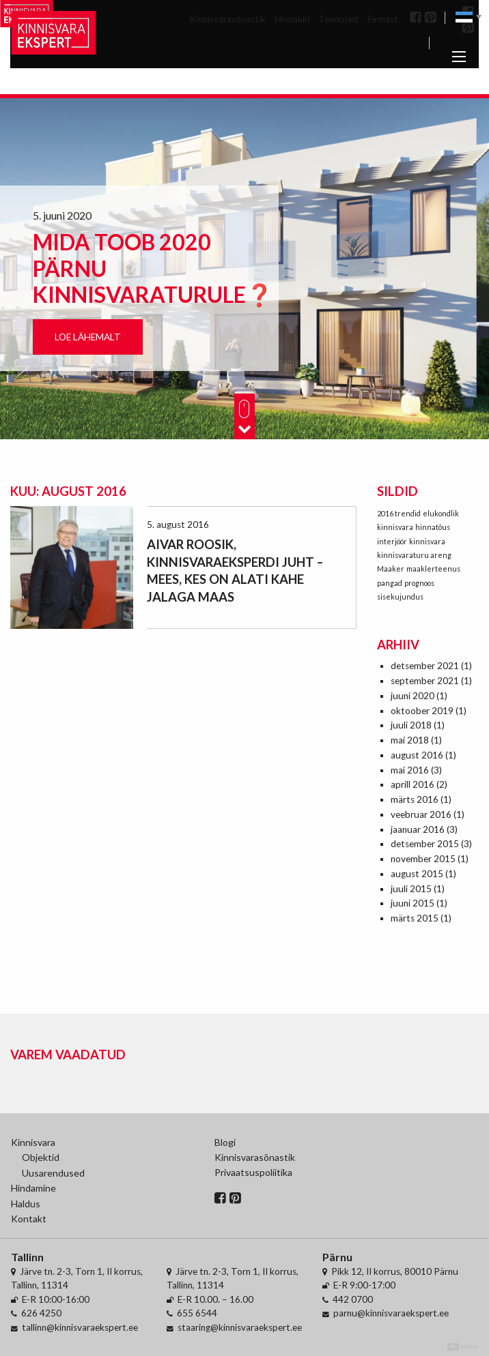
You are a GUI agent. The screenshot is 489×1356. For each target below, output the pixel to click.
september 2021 (425, 680)
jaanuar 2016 (418, 829)
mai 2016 (410, 770)
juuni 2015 (412, 903)
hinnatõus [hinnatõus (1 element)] (432, 526)
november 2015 (423, 858)
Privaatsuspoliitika (253, 1172)
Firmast (382, 19)
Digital (462, 1347)
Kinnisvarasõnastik (227, 19)
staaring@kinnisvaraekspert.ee (240, 1327)
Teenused (338, 19)
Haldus (25, 1203)
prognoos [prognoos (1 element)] (419, 582)
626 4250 (41, 1313)
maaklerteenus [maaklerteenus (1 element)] (433, 568)
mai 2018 (410, 740)
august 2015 (417, 873)
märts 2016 (414, 799)
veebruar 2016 (421, 814)
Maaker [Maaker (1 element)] (390, 568)
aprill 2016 (412, 784)
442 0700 (353, 1299)
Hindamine (33, 1188)
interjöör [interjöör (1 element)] (392, 541)
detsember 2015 (425, 843)
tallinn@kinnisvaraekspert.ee (80, 1327)
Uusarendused (53, 1173)
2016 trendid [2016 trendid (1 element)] (399, 513)
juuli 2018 (411, 725)
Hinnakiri (292, 19)
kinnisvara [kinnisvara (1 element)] (427, 541)
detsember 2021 (425, 665)
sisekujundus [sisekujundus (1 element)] (400, 596)
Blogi (225, 1142)
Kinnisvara (33, 1142)
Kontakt (28, 1218)
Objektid (40, 1157)
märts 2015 (414, 918)
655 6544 (197, 1313)
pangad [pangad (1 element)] (389, 582)
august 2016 (417, 755)
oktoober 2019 (422, 710)
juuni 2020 (412, 695)
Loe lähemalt (88, 336)
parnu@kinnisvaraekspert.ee (391, 1313)
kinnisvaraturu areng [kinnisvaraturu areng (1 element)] (414, 554)
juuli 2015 (411, 888)
